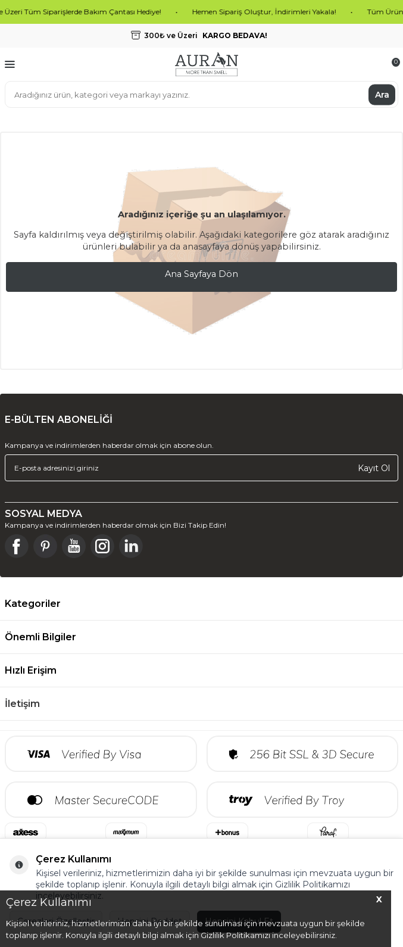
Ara (382, 94)
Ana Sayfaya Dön (201, 274)
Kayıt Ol (374, 467)
